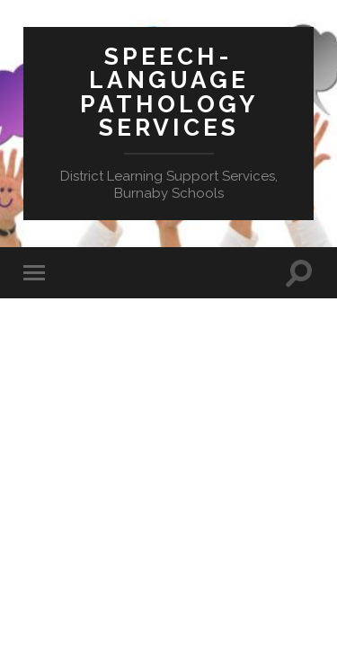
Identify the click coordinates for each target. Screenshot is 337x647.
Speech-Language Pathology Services (169, 91)
